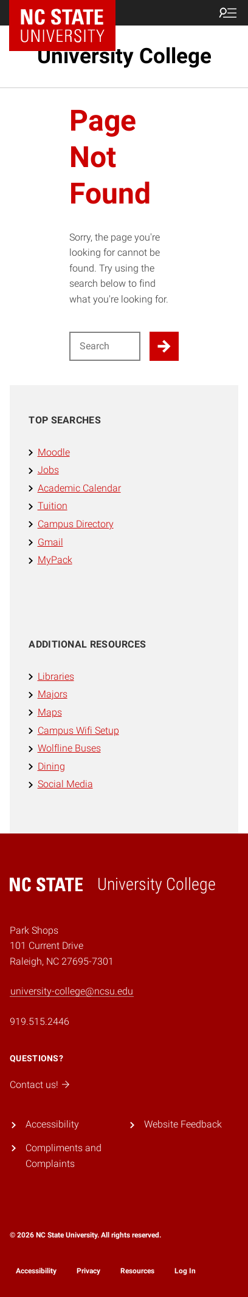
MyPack (55, 560)
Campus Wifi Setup (78, 730)
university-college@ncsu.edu (71, 991)
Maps (50, 712)
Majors (52, 694)
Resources (137, 1271)
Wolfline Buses (69, 748)
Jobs (48, 470)
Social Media (65, 784)
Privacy (88, 1271)
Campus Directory (76, 524)
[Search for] (104, 346)
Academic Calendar (79, 488)
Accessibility (52, 1124)
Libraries (56, 676)
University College (124, 56)
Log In (185, 1271)
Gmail (50, 542)
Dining (51, 766)
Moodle (54, 452)
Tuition (52, 506)
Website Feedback (183, 1124)
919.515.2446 (39, 1021)
